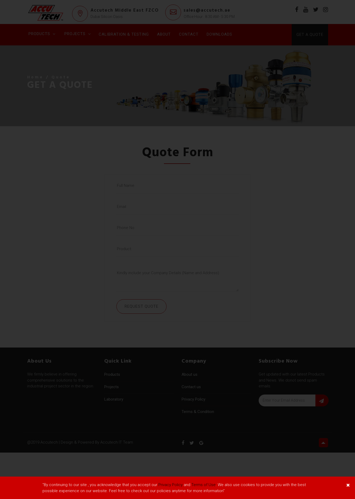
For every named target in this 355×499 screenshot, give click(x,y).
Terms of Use (203, 484)
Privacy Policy (170, 484)
